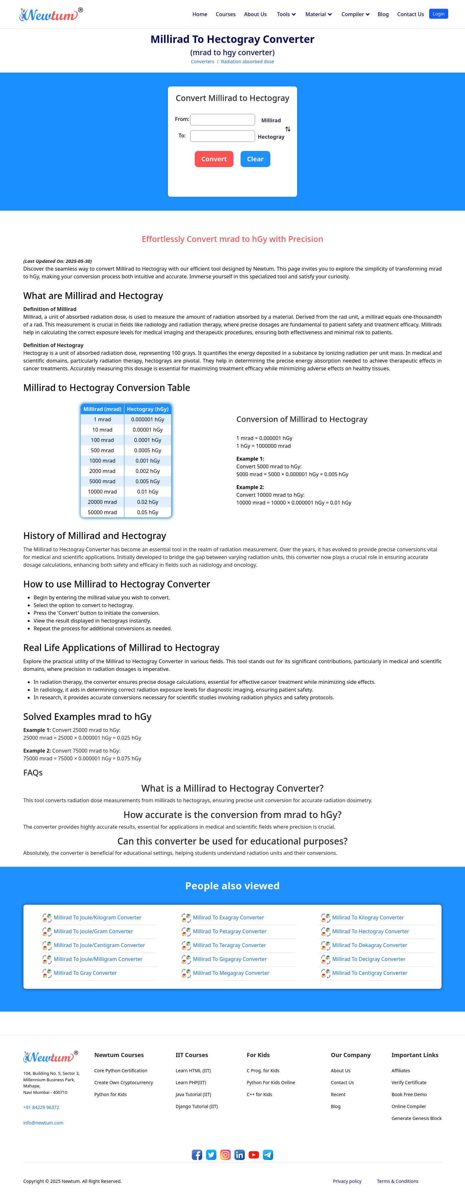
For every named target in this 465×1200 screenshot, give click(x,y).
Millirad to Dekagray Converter (364, 945)
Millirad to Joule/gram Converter (87, 931)
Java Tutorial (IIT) (193, 1094)
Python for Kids (110, 1094)
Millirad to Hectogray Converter (365, 931)
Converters (202, 61)
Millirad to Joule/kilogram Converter (91, 917)
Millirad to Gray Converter (79, 972)
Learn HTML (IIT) (193, 1070)
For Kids (258, 1055)
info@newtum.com (43, 1123)
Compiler (356, 14)
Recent (338, 1094)
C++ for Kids (259, 1094)
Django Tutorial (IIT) (197, 1106)
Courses (225, 14)
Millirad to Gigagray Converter (224, 959)
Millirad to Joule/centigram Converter (93, 945)
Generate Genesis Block (417, 1118)
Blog (383, 14)
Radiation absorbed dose (247, 61)
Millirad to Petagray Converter (223, 931)
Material (318, 14)
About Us (255, 14)
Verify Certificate (409, 1082)
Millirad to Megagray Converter (225, 972)
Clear (255, 159)
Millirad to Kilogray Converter (362, 917)
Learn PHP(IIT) (191, 1082)
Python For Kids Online (271, 1082)
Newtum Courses (119, 1055)
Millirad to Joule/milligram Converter (92, 959)
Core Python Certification (120, 1070)
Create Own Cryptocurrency (123, 1082)
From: (182, 119)
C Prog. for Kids (263, 1070)
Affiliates (401, 1070)
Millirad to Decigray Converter (363, 959)
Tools (286, 14)
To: (182, 135)
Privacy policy (347, 1181)
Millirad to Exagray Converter (222, 917)
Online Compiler (409, 1106)
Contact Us (410, 14)
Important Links (415, 1055)
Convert (214, 159)
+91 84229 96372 (41, 1107)
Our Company (351, 1055)
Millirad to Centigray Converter (364, 972)
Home (199, 14)
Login (439, 14)
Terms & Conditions (398, 1181)
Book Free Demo (409, 1094)
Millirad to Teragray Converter (223, 945)
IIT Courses (192, 1055)
